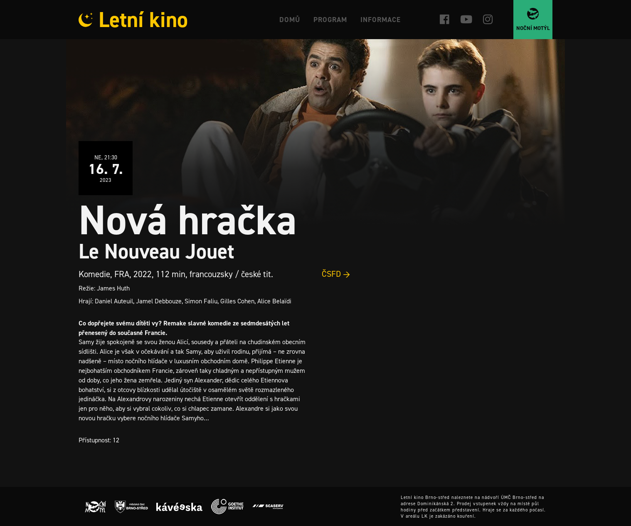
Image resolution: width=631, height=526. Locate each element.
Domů (289, 19)
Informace (380, 19)
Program (330, 19)
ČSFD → (336, 273)
